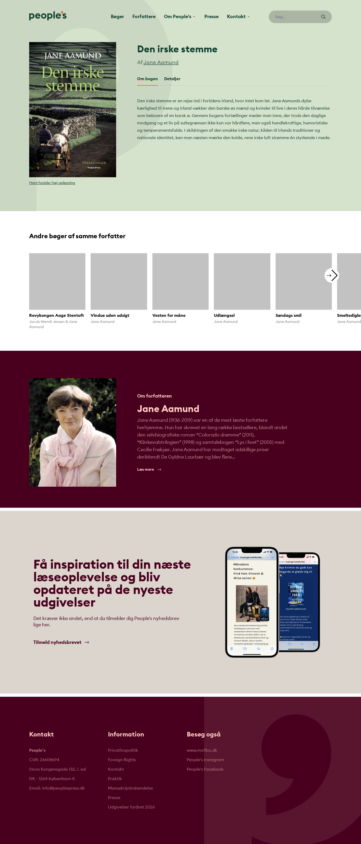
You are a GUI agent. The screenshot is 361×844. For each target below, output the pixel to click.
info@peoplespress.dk (63, 788)
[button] (331, 275)
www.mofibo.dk (202, 750)
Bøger (117, 16)
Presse (211, 16)
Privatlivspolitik (123, 750)
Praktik (115, 779)
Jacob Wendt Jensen (47, 322)
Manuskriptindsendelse (130, 788)
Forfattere (144, 16)
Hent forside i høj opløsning (52, 183)
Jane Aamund (161, 62)
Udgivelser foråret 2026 (131, 807)
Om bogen (147, 79)
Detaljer (172, 79)
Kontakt (116, 769)
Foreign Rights (122, 760)
